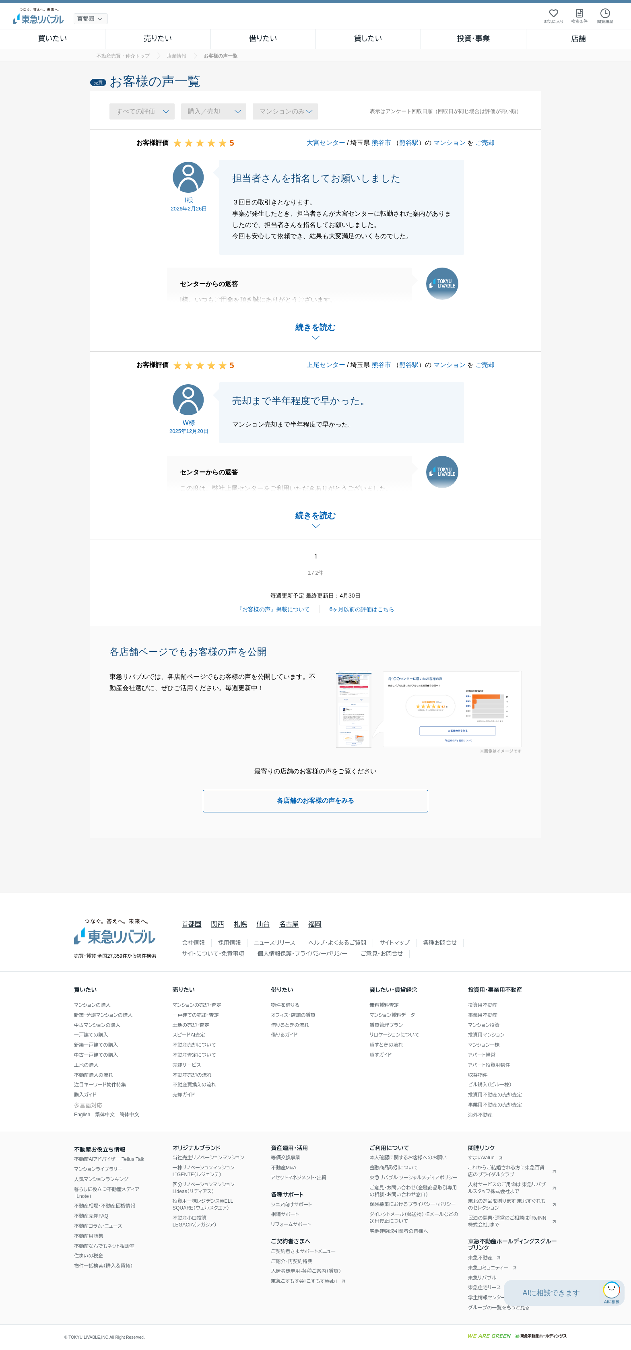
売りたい (158, 39)
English (82, 1114)
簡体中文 (129, 1114)
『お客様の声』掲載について (273, 609)
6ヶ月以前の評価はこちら (362, 609)
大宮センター (326, 142)
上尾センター (326, 364)
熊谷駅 (409, 142)
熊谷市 (381, 142)
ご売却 (485, 142)
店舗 (578, 39)
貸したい (368, 39)
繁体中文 (105, 1114)
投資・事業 (473, 39)
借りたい (263, 39)
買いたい (52, 39)
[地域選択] (91, 18)
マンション (449, 142)
